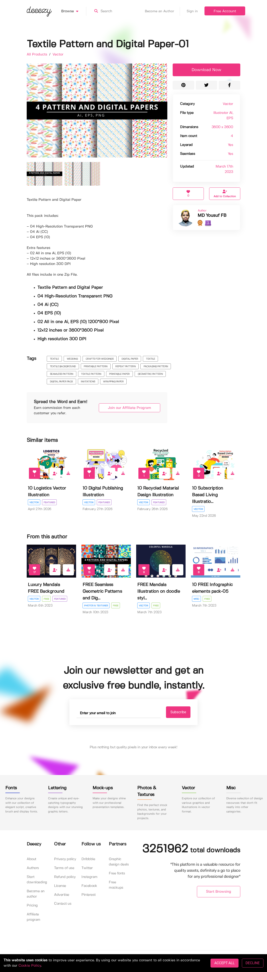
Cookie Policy (29, 965)
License (60, 886)
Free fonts (117, 873)
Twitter (87, 868)
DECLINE (253, 963)
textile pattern (91, 374)
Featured (49, 502)
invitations (88, 382)
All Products (37, 54)
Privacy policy (65, 859)
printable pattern (95, 366)
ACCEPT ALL (224, 963)
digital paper (129, 359)
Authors (33, 868)
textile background (63, 366)
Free (46, 599)
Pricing (32, 905)
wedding (72, 359)
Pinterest (88, 894)
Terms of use (64, 868)
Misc (196, 599)
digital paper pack (61, 382)
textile (54, 359)
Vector (58, 54)
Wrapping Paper (113, 382)
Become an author (35, 894)
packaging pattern (156, 366)
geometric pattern (150, 374)
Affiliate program (33, 917)
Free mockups (116, 885)
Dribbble (88, 859)
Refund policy (65, 877)
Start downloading (37, 879)
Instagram (89, 877)
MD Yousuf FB (212, 215)
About (31, 859)
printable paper (119, 374)
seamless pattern (61, 374)
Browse (73, 11)
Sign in (192, 11)
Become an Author (162, 11)
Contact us (62, 903)
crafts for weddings (100, 359)
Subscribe (178, 712)
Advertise (61, 894)
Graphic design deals (119, 861)
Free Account (225, 11)
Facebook (89, 886)
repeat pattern (125, 366)
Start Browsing (218, 891)
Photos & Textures (96, 606)
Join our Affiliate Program (129, 408)
